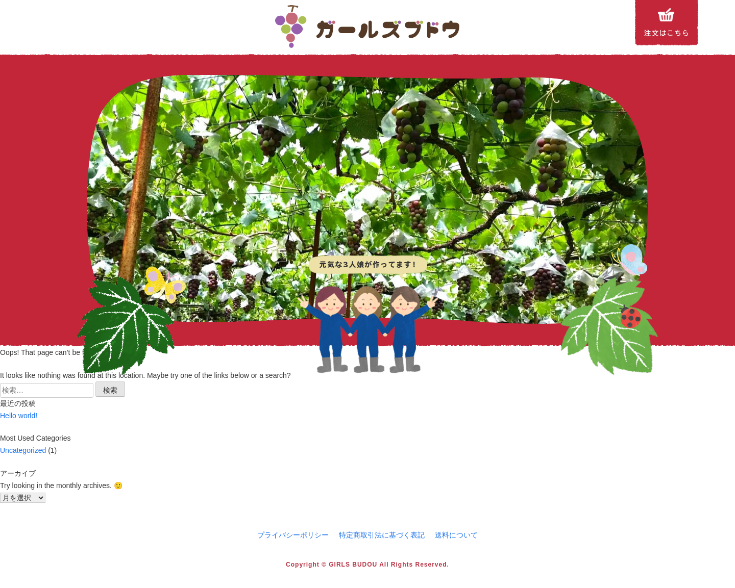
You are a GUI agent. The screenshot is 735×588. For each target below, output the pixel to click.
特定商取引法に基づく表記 (382, 535)
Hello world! (18, 416)
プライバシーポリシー (293, 535)
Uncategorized (23, 450)
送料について (456, 535)
